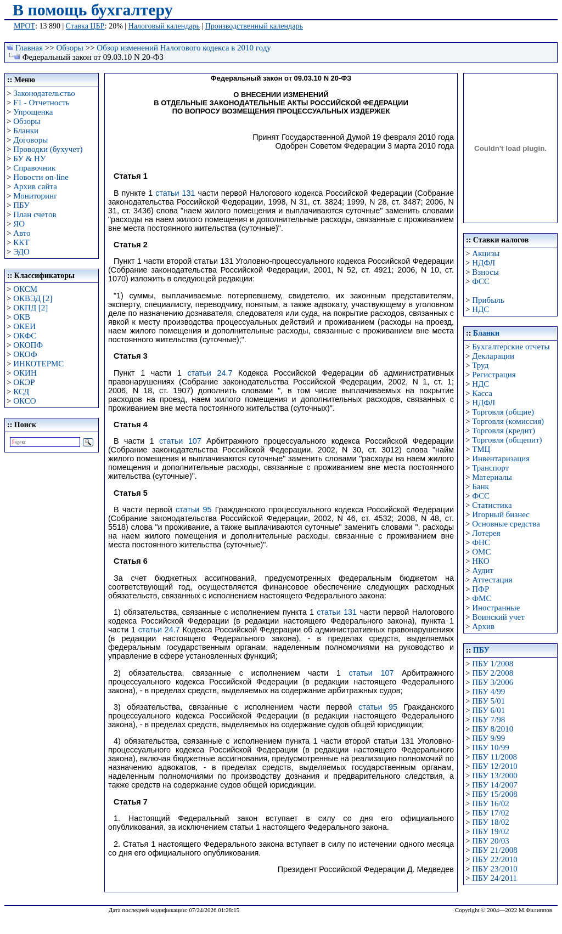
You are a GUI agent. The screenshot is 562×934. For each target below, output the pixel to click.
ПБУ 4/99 (488, 691)
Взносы (485, 272)
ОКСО (24, 401)
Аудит (482, 570)
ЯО (19, 223)
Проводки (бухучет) (47, 149)
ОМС (481, 551)
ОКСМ (25, 289)
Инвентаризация (501, 458)
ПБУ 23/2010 (494, 868)
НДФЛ (483, 262)
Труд (480, 365)
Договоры (30, 139)
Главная (29, 47)
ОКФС (24, 335)
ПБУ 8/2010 (492, 728)
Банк (480, 486)
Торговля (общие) (503, 411)
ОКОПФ (28, 345)
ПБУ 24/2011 (494, 878)
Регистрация (494, 374)
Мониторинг (35, 195)
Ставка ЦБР (85, 26)
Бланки (25, 130)
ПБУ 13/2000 (494, 775)
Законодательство (44, 93)
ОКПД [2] (30, 307)
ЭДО (21, 251)
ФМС (481, 598)
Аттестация (492, 579)
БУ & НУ (29, 158)
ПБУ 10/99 (490, 747)
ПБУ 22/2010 (494, 859)
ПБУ (21, 205)
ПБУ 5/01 (488, 701)
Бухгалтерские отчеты (510, 346)
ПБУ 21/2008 (494, 850)
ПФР (480, 589)
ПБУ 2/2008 (492, 673)
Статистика (492, 505)
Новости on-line (41, 177)
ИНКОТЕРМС (38, 363)
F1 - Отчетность (41, 102)
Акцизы (485, 253)
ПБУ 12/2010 (494, 766)
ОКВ (21, 317)
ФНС (481, 542)
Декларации (493, 356)
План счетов (34, 214)
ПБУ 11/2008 (494, 756)
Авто (21, 233)
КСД (21, 391)
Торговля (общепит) (507, 439)
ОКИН (25, 373)
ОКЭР (24, 382)
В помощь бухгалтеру (93, 10)
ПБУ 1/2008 (492, 663)
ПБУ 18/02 (490, 822)
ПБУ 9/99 (488, 738)
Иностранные (496, 607)
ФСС (481, 281)
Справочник (34, 167)
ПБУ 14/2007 (494, 784)
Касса (482, 393)
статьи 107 (180, 441)
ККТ (21, 242)
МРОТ (24, 26)
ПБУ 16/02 (490, 803)
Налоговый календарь (164, 26)
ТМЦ (481, 449)
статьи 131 (175, 193)
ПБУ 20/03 (490, 840)
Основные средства (506, 523)
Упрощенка (33, 111)
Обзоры (70, 47)
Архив (483, 626)
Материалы (492, 477)
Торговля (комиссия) (508, 421)
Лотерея (486, 533)
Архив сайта (35, 186)
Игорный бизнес (501, 514)
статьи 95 (194, 509)
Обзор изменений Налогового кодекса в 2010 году (184, 47)
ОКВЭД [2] (32, 298)
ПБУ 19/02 (490, 831)
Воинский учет (498, 617)
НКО (480, 561)
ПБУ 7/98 (488, 719)
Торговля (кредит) (503, 430)
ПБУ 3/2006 (492, 682)
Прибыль (488, 300)
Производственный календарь (254, 26)
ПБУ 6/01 (488, 710)
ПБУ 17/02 (490, 812)
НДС (480, 309)
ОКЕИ (24, 326)
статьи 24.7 (209, 373)
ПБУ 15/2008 (494, 794)
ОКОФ (25, 354)
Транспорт (490, 467)
